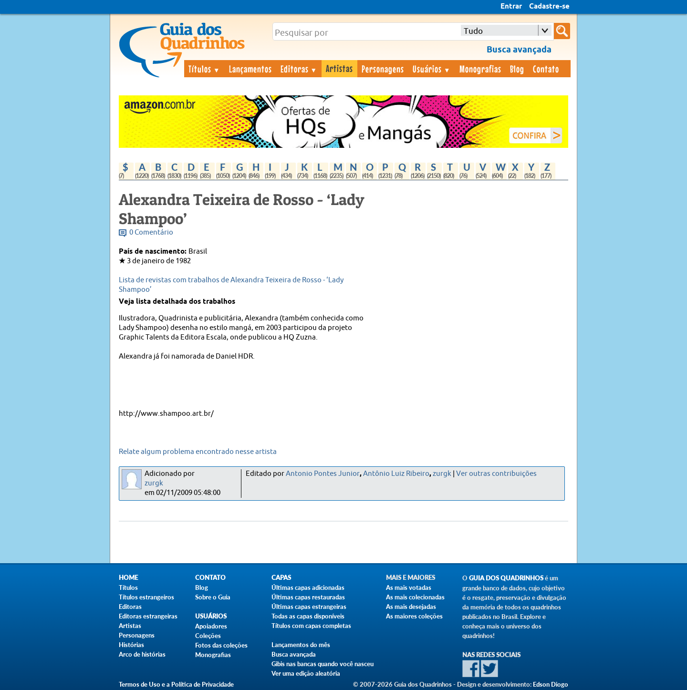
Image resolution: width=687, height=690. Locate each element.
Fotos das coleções (221, 645)
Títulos (204, 68)
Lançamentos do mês (300, 645)
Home (128, 577)
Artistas (339, 68)
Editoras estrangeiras (148, 616)
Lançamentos (250, 68)
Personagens (383, 68)
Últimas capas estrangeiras (308, 606)
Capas (281, 577)
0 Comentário (151, 232)
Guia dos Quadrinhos (506, 578)
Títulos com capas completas (311, 625)
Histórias (131, 645)
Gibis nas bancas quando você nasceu (322, 664)
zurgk (154, 483)
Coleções (208, 635)
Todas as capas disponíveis (307, 616)
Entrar (511, 6)
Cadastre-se (549, 6)
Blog (517, 68)
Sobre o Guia (212, 597)
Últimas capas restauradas (308, 597)
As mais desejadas (411, 606)
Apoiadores (211, 626)
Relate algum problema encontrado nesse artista (198, 451)
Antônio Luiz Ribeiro (396, 473)
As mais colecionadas (415, 597)
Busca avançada (293, 654)
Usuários (432, 68)
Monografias (480, 68)
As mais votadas (408, 587)
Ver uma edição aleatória (305, 673)
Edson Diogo (550, 684)
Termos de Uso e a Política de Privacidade (176, 684)
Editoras (299, 68)
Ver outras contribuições (496, 473)
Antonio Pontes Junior (323, 473)
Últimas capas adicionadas (307, 587)
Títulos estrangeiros (146, 597)
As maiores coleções (414, 616)
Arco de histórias (142, 654)
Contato (546, 68)
